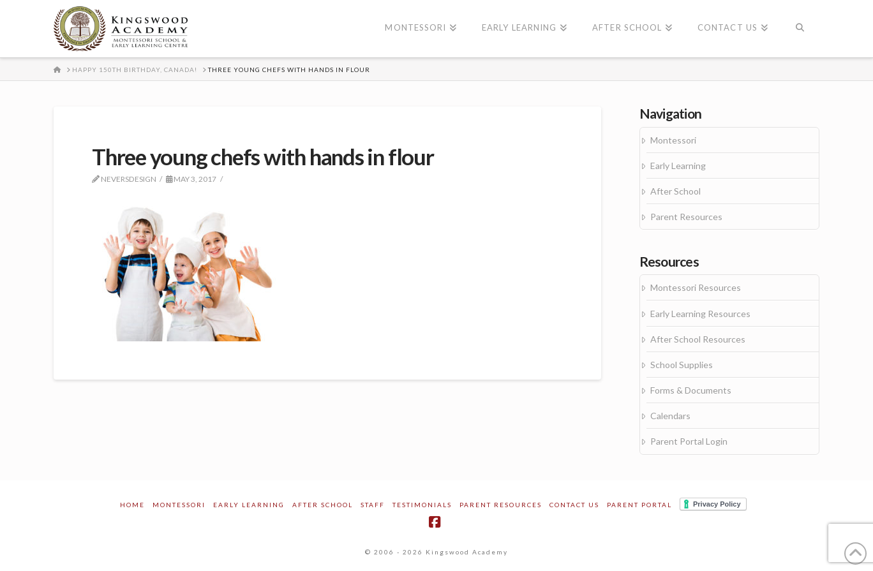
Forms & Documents (690, 390)
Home (132, 504)
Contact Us (574, 504)
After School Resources (697, 339)
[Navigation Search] (799, 28)
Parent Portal (639, 504)
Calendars (670, 415)
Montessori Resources (695, 287)
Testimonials (422, 504)
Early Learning (678, 165)
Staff (373, 504)
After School (675, 191)
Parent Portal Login (689, 441)
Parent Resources (686, 216)
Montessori (673, 140)
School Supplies (681, 364)
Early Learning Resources (700, 313)
